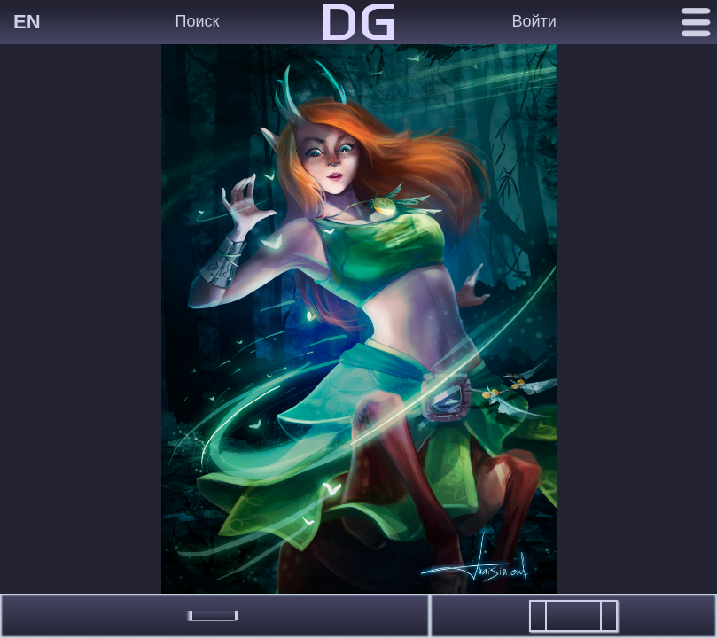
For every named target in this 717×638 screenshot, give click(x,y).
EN (27, 22)
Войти (534, 21)
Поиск (197, 21)
